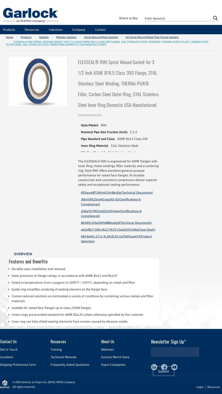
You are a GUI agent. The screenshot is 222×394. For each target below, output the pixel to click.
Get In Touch (9, 349)
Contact (100, 29)
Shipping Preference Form (18, 364)
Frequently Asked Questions (70, 364)
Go (215, 18)
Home (9, 37)
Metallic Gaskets (66, 37)
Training (56, 349)
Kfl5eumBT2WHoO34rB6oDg (117, 192)
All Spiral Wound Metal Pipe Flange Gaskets (152, 37)
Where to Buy (128, 18)
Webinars (107, 349)
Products (9, 29)
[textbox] (182, 18)
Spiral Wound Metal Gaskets (101, 37)
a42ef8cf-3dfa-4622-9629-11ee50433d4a (118, 229)
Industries (55, 29)
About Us (107, 341)
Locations (6, 357)
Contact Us (8, 341)
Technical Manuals (64, 357)
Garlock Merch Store (115, 357)
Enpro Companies (113, 364)
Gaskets (44, 37)
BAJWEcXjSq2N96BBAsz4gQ (116, 222)
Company (78, 29)
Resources (32, 29)
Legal (200, 387)
